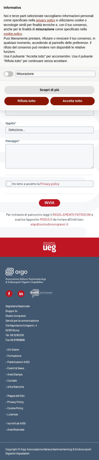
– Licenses (11, 414)
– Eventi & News (14, 368)
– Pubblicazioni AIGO (17, 361)
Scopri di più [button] (49, 90)
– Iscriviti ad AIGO (15, 423)
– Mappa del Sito (15, 395)
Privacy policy (49, 184)
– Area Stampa (13, 374)
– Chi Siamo (12, 349)
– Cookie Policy (14, 408)
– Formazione (13, 355)
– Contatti (11, 380)
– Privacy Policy (14, 401)
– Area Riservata (14, 429)
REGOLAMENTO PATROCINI (72, 214)
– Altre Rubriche (14, 386)
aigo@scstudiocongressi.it (49, 224)
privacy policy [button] (45, 20)
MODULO (46, 219)
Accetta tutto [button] (72, 101)
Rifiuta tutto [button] (27, 101)
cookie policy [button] (13, 34)
